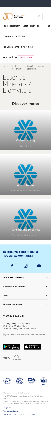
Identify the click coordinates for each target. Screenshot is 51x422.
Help (25, 295)
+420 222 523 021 (13, 315)
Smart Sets (27, 47)
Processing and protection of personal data (19, 414)
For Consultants (11, 47)
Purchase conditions (10, 411)
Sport (25, 26)
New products (10, 57)
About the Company (25, 277)
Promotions (26, 58)
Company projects (25, 304)
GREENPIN (20, 36)
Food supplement (11, 26)
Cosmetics (8, 36)
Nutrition (35, 26)
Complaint (7, 408)
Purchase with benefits (25, 286)
